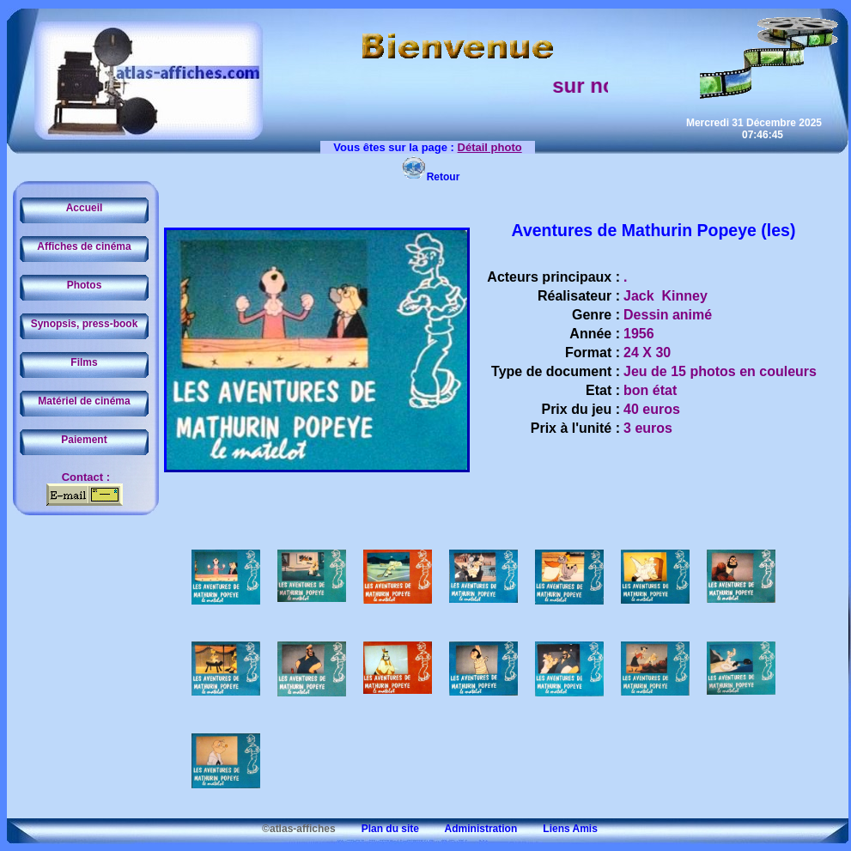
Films (83, 362)
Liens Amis (559, 829)
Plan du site (378, 829)
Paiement (83, 440)
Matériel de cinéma (84, 401)
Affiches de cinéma (84, 246)
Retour (430, 177)
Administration (469, 829)
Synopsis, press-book (84, 324)
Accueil (84, 208)
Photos (84, 285)
